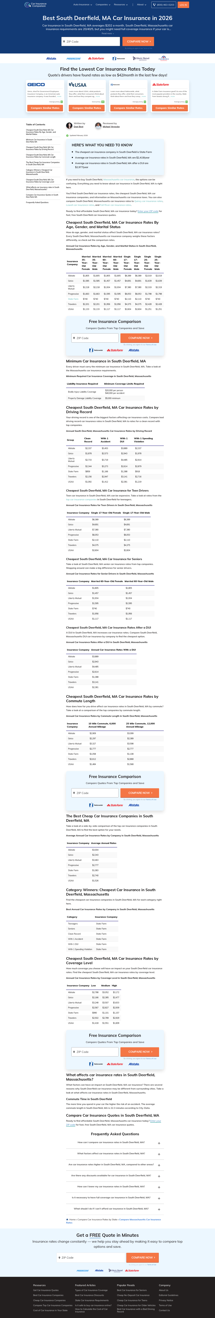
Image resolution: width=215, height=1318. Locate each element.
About (141, 4)
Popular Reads (126, 1285)
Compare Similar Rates (45, 108)
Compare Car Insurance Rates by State (97, 1219)
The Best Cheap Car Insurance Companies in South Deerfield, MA (43, 163)
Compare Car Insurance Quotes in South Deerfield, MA (42, 196)
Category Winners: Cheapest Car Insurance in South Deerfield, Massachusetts (39, 172)
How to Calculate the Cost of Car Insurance (91, 1310)
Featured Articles (85, 1285)
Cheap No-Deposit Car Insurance (133, 1295)
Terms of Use (147, 48)
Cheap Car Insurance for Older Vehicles (136, 1305)
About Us (163, 1290)
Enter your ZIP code (148, 211)
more (59, 96)
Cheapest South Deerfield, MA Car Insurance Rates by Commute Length (41, 156)
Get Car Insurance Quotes (46, 1290)
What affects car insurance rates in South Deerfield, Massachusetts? (42, 188)
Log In (183, 5)
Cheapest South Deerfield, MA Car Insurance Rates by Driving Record (40, 148)
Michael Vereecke (111, 126)
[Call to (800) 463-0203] (163, 5)
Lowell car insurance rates (80, 205)
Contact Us (164, 1310)
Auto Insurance (82, 4)
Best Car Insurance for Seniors (132, 1290)
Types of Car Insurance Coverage (91, 1290)
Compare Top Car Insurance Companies (52, 1305)
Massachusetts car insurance (118, 179)
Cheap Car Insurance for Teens (132, 1300)
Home (72, 1219)
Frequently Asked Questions (37, 202)
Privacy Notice (166, 1300)
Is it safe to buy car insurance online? (93, 1305)
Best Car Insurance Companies (48, 1295)
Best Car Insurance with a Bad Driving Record (136, 1310)
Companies (103, 4)
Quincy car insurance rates (148, 201)
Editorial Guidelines (168, 1295)
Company (165, 1285)
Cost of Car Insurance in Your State (50, 1310)
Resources (120, 4)
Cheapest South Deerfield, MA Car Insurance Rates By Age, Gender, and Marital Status (41, 132)
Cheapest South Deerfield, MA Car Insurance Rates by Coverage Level (40, 181)
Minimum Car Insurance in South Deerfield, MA (39, 141)
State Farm (73, 299)
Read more (107, 33)
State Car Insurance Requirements (92, 1300)
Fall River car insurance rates (115, 205)
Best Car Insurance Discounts (89, 1295)
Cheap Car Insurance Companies (49, 1300)
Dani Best (78, 126)
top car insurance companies (81, 499)
